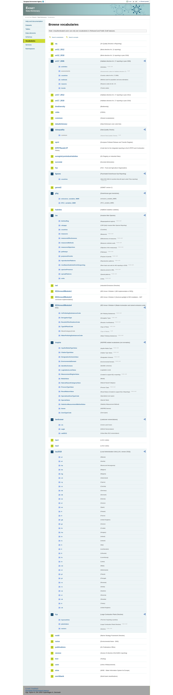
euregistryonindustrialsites (66, 156)
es (62, 507)
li (61, 549)
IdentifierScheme (67, 366)
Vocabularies (30, 41)
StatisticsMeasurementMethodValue (73, 404)
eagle (63, 429)
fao (56, 168)
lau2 (57, 446)
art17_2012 (59, 95)
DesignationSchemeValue (69, 357)
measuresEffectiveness (69, 238)
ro (62, 582)
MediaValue (65, 378)
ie (61, 536)
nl (61, 570)
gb (62, 520)
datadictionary (61, 124)
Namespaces (30, 49)
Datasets (28, 25)
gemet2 (58, 187)
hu (62, 532)
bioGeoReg (65, 221)
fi (61, 511)
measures (64, 234)
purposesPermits (67, 256)
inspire (58, 342)
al (61, 457)
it (61, 545)
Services (28, 45)
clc (62, 425)
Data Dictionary (42, 17)
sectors (63, 628)
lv (61, 561)
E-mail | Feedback (31, 688)
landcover (59, 419)
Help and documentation (34, 21)
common (59, 118)
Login (130, 1)
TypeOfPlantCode (67, 326)
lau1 (57, 440)
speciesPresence (67, 269)
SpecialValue (65, 400)
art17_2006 (59, 61)
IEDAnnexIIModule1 (63, 291)
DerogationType (66, 318)
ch (62, 478)
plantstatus (65, 624)
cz (62, 486)
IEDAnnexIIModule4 (63, 305)
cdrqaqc (64, 225)
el (61, 503)
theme (63, 408)
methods (64, 80)
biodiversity (60, 106)
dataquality (59, 130)
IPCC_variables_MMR (68, 203)
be (62, 470)
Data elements (30, 33)
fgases (58, 174)
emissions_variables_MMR (70, 199)
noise (57, 641)
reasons (64, 84)
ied (56, 285)
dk (62, 495)
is (61, 541)
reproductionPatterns (68, 260)
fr (61, 516)
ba (62, 465)
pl (61, 574)
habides (58, 210)
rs (62, 587)
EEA (34, 1)
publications (60, 647)
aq (56, 44)
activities (64, 66)
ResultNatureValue (67, 391)
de (62, 490)
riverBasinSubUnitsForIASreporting (73, 265)
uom (57, 665)
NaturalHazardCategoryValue (71, 383)
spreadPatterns (66, 274)
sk (62, 599)
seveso (58, 653)
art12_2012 (59, 49)
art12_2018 (59, 55)
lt (61, 553)
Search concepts (73, 37)
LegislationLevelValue (68, 370)
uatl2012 (64, 433)
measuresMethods (67, 243)
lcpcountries (65, 620)
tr (61, 603)
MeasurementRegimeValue (70, 374)
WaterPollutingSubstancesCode (72, 335)
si (61, 595)
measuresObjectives (68, 247)
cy (62, 482)
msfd (57, 635)
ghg (56, 193)
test (56, 659)
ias (56, 215)
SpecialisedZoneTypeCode (70, 396)
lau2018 (58, 452)
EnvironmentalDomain (68, 361)
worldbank (59, 676)
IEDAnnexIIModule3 (63, 297)
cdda (57, 112)
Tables (27, 29)
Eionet (34, 17)
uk (62, 607)
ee (62, 499)
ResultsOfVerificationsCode (70, 322)
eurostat (58, 162)
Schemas (28, 37)
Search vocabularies (57, 37)
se (62, 591)
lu (61, 557)
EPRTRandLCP (61, 148)
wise (57, 670)
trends (63, 88)
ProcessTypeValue (67, 387)
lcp (56, 614)
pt (62, 578)
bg (62, 474)
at (61, 461)
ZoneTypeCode (66, 413)
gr (62, 524)
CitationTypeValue (67, 352)
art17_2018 (59, 101)
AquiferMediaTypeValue (69, 348)
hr (62, 528)
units (63, 278)
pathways (64, 251)
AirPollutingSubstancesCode (71, 313)
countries (64, 75)
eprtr (57, 142)
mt (62, 566)
